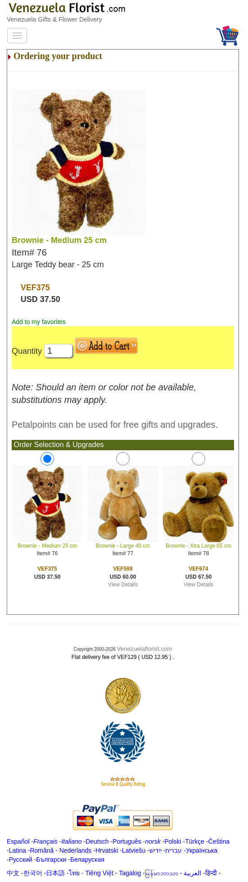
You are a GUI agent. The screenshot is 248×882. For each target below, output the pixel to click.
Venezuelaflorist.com (144, 648)
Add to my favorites (39, 321)
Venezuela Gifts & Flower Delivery (54, 19)
